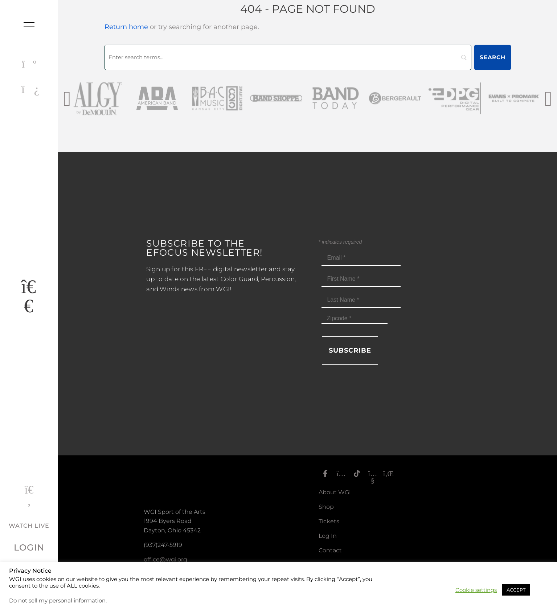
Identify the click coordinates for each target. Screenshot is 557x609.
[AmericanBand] (158, 98)
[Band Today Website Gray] (337, 98)
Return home (126, 27)
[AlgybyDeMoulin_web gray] (99, 98)
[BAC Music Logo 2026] (218, 98)
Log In (328, 535)
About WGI (335, 492)
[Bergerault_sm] (396, 98)
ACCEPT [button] (516, 590)
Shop (326, 506)
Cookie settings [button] (476, 590)
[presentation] (67, 98)
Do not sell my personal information (57, 600)
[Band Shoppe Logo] (277, 98)
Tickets (329, 521)
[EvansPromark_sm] (515, 98)
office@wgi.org (165, 559)
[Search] (288, 57)
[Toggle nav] (29, 24)
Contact (330, 550)
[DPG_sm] (456, 98)
